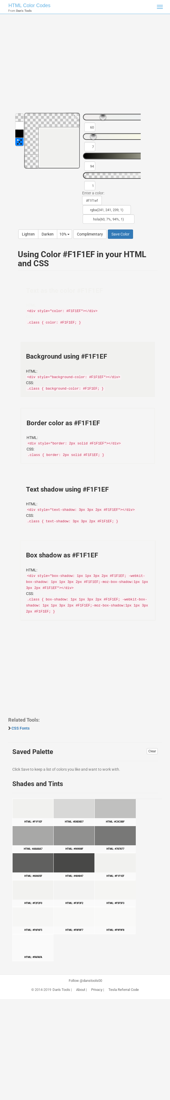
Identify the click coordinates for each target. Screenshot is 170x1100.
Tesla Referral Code (123, 990)
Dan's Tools (61, 990)
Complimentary (90, 234)
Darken (48, 234)
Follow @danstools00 (85, 981)
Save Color (120, 234)
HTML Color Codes (29, 5)
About (80, 990)
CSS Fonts (20, 728)
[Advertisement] (85, 65)
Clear (152, 751)
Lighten (28, 234)
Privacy (96, 990)
